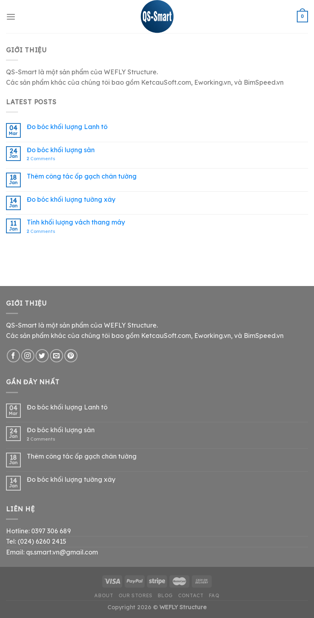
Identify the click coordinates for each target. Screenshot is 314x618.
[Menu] (11, 16)
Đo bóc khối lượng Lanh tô (67, 127)
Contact (190, 595)
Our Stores (136, 595)
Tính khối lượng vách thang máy (76, 222)
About (103, 595)
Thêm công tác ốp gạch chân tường (82, 176)
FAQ (214, 595)
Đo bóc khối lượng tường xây (71, 199)
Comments (41, 158)
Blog (165, 595)
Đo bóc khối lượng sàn (61, 150)
